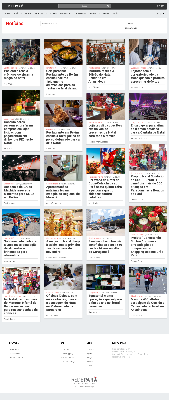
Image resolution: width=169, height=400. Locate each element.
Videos (90, 361)
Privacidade (15, 353)
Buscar (129, 23)
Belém (115, 14)
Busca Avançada (131, 28)
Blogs (89, 357)
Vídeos (53, 14)
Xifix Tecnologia (87, 387)
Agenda (90, 353)
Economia (104, 14)
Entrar (160, 6)
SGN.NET (65, 350)
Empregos (65, 14)
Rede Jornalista (67, 357)
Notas (28, 14)
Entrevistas (41, 14)
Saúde (93, 14)
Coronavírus (80, 14)
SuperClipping (67, 353)
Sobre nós (14, 350)
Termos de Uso (16, 357)
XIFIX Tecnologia (68, 361)
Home (7, 14)
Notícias (17, 14)
